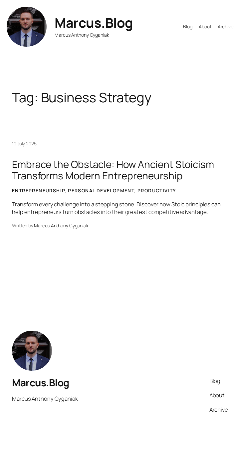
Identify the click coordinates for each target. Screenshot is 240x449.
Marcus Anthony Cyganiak (61, 225)
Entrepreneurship (38, 190)
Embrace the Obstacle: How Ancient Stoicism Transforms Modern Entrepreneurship (113, 170)
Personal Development (101, 190)
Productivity (156, 190)
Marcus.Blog (94, 23)
